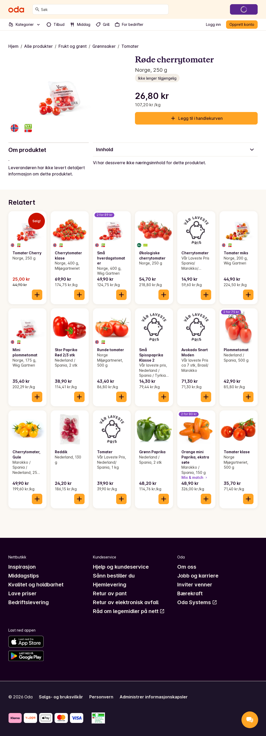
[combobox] (103, 9)
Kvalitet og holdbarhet (35, 584)
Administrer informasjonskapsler (154, 696)
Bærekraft (190, 593)
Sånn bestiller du (114, 576)
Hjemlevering (109, 584)
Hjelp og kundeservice (121, 567)
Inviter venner (194, 584)
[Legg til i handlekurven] (37, 295)
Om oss (186, 567)
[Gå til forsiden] (16, 9)
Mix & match (194, 477)
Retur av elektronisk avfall (125, 602)
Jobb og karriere (197, 576)
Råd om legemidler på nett (129, 611)
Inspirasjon (22, 567)
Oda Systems (197, 602)
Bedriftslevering (28, 602)
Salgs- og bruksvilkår (61, 696)
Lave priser (22, 593)
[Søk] (37, 9)
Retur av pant (110, 593)
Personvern (101, 696)
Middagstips (23, 576)
